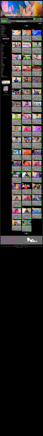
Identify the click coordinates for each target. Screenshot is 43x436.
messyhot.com (6, 84)
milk (2, 59)
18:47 (40, 165)
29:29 (20, 188)
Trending (3, 26)
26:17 (40, 142)
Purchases (28, 17)
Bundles (2, 31)
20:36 (30, 142)
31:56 (20, 106)
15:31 (40, 70)
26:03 (20, 118)
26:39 (30, 106)
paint (2, 60)
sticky (2, 69)
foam (2, 48)
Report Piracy (13, 237)
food (2, 49)
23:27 (40, 47)
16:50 (20, 154)
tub (1, 74)
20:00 (40, 118)
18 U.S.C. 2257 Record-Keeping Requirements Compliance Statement (31, 246)
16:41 (20, 59)
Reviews (3, 29)
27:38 (30, 154)
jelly (2, 56)
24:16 (40, 94)
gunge (2, 52)
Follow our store (6, 38)
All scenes (4, 21)
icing (2, 55)
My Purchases (5, 237)
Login (23, 17)
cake (2, 44)
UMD (33, 17)
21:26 (30, 118)
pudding (2, 64)
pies (2, 61)
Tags (6, 42)
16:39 (20, 142)
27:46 (30, 47)
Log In (26, 247)
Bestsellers (3, 28)
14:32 (40, 154)
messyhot (5, 92)
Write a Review (14, 240)
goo (2, 50)
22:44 (30, 94)
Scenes (14, 17)
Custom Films (4, 36)
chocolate (3, 45)
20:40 (40, 59)
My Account (5, 238)
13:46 (30, 165)
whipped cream (4, 76)
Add (20, 39)
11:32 (20, 70)
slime (2, 67)
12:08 (20, 165)
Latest (2, 25)
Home (9, 17)
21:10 (30, 188)
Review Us (3, 34)
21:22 (30, 70)
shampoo (3, 65)
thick (2, 72)
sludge (2, 68)
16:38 (40, 188)
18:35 (30, 59)
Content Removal (14, 238)
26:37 (20, 47)
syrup (2, 71)
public (2, 63)
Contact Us (5, 241)
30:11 (40, 106)
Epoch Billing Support (19, 247)
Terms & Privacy (6, 240)
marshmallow (3, 57)
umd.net (7, 94)
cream (2, 46)
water (2, 75)
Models (19, 17)
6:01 (20, 94)
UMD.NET (4, 239)
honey (2, 53)
